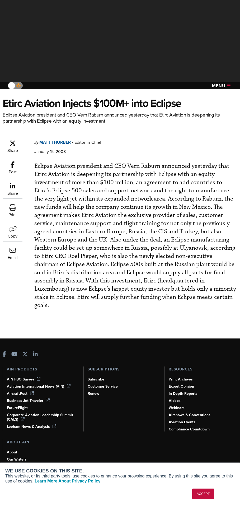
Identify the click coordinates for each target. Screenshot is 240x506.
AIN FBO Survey (23, 379)
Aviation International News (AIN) (38, 386)
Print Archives (181, 379)
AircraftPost (20, 393)
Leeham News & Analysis (31, 426)
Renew (93, 393)
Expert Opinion (181, 386)
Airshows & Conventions (189, 415)
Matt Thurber (55, 142)
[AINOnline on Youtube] (14, 354)
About (12, 452)
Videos (175, 400)
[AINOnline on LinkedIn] (35, 354)
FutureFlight (17, 408)
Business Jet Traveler (28, 400)
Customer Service (103, 386)
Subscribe (96, 379)
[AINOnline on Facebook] (4, 354)
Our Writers (17, 459)
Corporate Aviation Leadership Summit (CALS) (40, 417)
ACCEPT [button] (203, 494)
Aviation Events (182, 422)
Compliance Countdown (189, 429)
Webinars (177, 408)
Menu (221, 86)
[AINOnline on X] (25, 354)
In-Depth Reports (183, 393)
